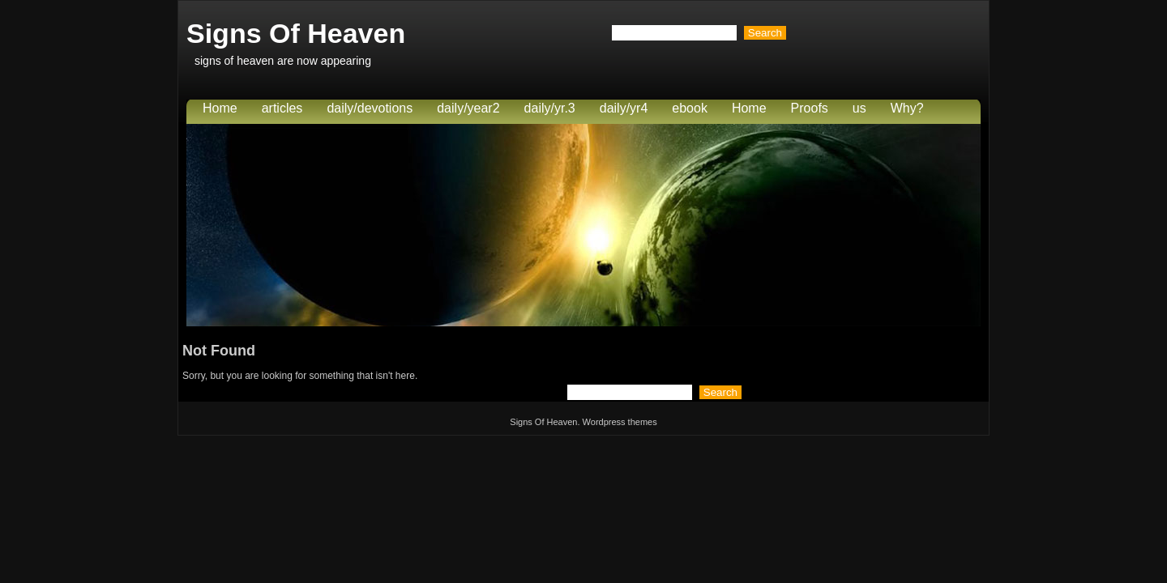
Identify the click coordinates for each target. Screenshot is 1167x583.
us (859, 108)
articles (282, 108)
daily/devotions (370, 108)
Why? (907, 108)
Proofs (809, 108)
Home (220, 108)
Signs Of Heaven (295, 33)
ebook (689, 108)
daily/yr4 (624, 108)
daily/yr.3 (549, 108)
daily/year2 (468, 108)
